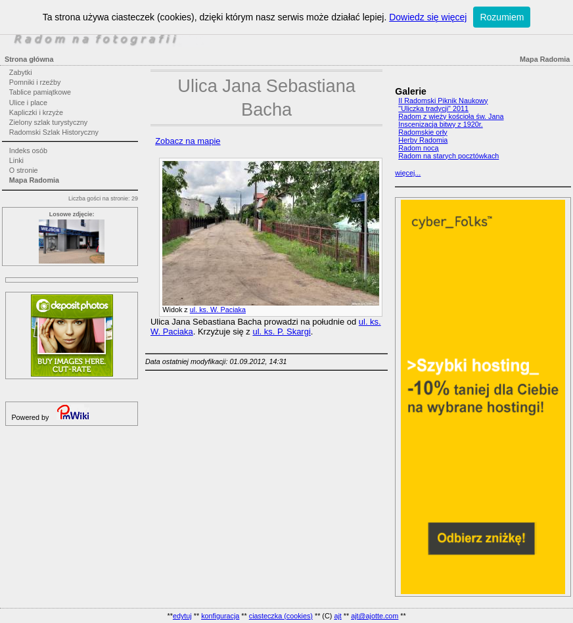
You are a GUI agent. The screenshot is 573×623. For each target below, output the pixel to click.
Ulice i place (28, 102)
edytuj (182, 616)
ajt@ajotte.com (374, 616)
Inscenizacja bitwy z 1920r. (440, 124)
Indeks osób (28, 150)
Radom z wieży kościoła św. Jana (450, 116)
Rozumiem (502, 17)
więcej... (408, 173)
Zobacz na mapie (187, 141)
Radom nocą (418, 148)
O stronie (23, 170)
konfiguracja (220, 616)
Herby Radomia (422, 140)
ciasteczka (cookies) (281, 616)
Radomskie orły (422, 132)
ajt (337, 616)
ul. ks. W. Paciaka (218, 309)
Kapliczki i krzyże (36, 112)
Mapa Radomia (34, 180)
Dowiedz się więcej (428, 17)
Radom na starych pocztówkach (448, 156)
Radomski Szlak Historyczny (54, 132)
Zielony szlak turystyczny (48, 122)
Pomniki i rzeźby (35, 82)
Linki (16, 160)
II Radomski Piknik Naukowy (443, 100)
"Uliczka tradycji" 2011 (433, 108)
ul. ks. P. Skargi (281, 331)
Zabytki (20, 72)
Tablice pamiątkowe (40, 92)
